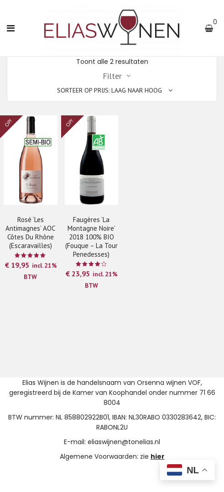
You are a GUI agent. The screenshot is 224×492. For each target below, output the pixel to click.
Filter (112, 76)
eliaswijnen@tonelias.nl (124, 441)
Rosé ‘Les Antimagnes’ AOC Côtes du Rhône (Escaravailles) (30, 232)
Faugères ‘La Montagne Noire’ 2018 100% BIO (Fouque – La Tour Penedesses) (91, 237)
